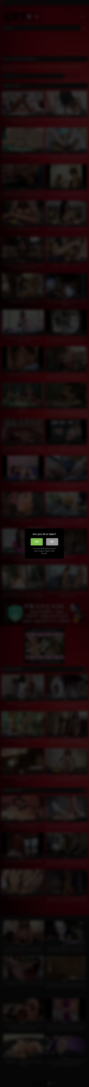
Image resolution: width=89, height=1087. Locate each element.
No (52, 542)
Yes (37, 542)
